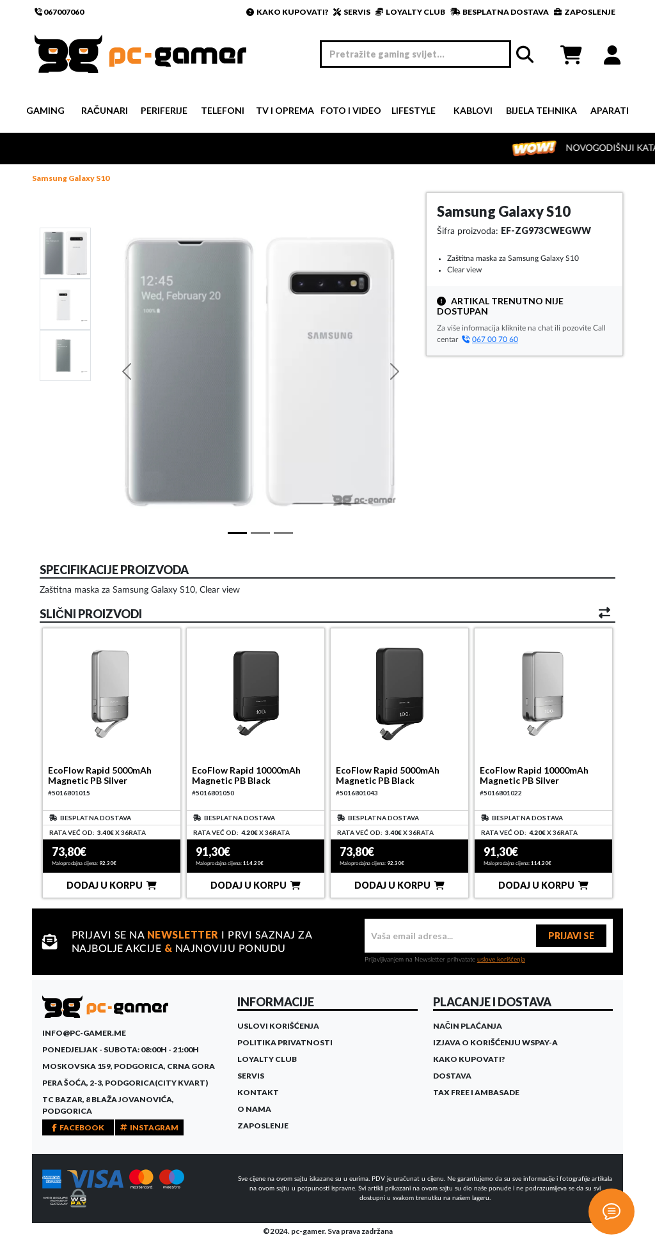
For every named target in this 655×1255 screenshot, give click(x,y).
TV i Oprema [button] (285, 110)
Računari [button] (104, 110)
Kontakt (258, 1092)
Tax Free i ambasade (476, 1092)
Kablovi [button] (473, 110)
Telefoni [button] (222, 110)
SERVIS (351, 12)
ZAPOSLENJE (584, 12)
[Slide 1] (65, 252)
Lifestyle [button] (413, 110)
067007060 (59, 12)
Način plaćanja (468, 1026)
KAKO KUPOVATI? (287, 12)
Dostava (452, 1075)
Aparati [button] (609, 110)
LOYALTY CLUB (410, 12)
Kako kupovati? (469, 1059)
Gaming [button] (45, 110)
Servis (250, 1075)
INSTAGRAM (149, 1127)
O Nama (254, 1109)
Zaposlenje (262, 1125)
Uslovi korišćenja (278, 1026)
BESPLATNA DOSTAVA (499, 12)
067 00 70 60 (490, 339)
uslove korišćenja (501, 959)
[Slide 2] (65, 355)
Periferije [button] (164, 110)
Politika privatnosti (285, 1042)
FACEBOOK (78, 1127)
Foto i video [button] (350, 110)
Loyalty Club (267, 1059)
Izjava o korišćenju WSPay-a (495, 1042)
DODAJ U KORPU (112, 885)
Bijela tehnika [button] (541, 110)
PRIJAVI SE (571, 935)
